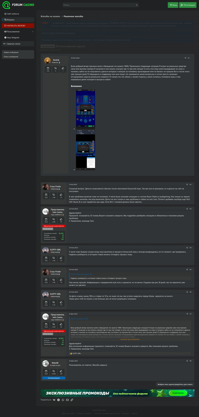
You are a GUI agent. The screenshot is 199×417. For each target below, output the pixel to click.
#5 (190, 269)
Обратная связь (68, 413)
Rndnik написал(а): (78, 319)
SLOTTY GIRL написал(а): (80, 274)
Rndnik (45, 50)
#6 (190, 292)
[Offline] (50, 62)
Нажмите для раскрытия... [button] (130, 339)
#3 (190, 209)
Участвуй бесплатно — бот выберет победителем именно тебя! (102, 40)
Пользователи (13, 31)
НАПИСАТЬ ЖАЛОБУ (16, 25)
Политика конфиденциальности (107, 413)
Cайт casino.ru (13, 13)
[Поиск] (101, 5)
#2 (190, 184)
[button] (32, 31)
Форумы (10, 19)
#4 (190, 248)
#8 (190, 361)
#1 (188, 58)
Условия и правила (84, 413)
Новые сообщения (11, 52)
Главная (134, 413)
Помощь (125, 413)
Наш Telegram (13, 37)
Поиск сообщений (11, 56)
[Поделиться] (185, 57)
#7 (190, 314)
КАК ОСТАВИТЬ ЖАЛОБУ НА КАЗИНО (58, 33)
